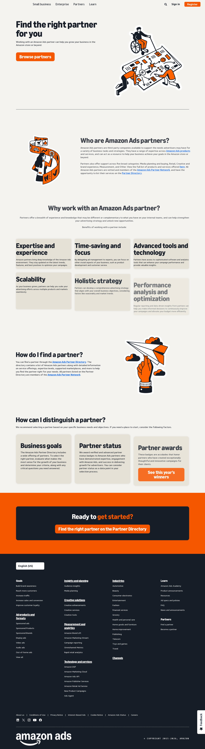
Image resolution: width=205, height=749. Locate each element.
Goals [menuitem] (19, 581)
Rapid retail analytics (73, 652)
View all (19, 657)
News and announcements (173, 610)
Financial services (120, 610)
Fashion (116, 605)
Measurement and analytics (74, 626)
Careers (134, 715)
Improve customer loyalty (27, 605)
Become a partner (169, 629)
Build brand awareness (26, 586)
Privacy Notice (57, 715)
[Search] (165, 4)
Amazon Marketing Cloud (75, 671)
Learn (92, 4)
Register (192, 4)
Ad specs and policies (170, 600)
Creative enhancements (75, 605)
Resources (165, 595)
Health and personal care (124, 619)
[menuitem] (30, 638)
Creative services (71, 610)
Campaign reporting (73, 642)
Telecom (116, 639)
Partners (79, 4)
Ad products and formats (25, 616)
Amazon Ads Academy (171, 586)
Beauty (116, 590)
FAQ (162, 605)
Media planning (71, 590)
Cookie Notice (97, 715)
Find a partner (167, 624)
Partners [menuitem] (166, 619)
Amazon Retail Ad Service (75, 686)
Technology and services (78, 661)
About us (20, 715)
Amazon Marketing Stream (76, 638)
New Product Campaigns (75, 691)
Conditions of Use (37, 715)
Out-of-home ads (24, 652)
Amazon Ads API (71, 676)
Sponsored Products (25, 628)
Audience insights (72, 586)
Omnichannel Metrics (73, 647)
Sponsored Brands (24, 633)
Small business (42, 4)
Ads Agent (69, 695)
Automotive (118, 586)
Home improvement (122, 629)
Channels (118, 658)
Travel (115, 648)
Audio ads (20, 647)
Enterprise (62, 4)
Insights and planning (76, 581)
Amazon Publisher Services (76, 681)
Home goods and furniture (124, 624)
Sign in (176, 4)
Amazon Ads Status (117, 715)
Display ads (21, 638)
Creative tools (70, 615)
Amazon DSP (70, 667)
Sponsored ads (22, 623)
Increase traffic (23, 595)
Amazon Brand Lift (72, 633)
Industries (118, 581)
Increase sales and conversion (29, 600)
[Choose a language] (30, 566)
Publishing (117, 634)
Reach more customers (26, 590)
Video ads (20, 642)
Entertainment (119, 600)
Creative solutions (74, 600)
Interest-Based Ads (77, 715)
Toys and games (120, 644)
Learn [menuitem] (164, 581)
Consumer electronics (122, 595)
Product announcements (172, 590)
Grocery (116, 615)
